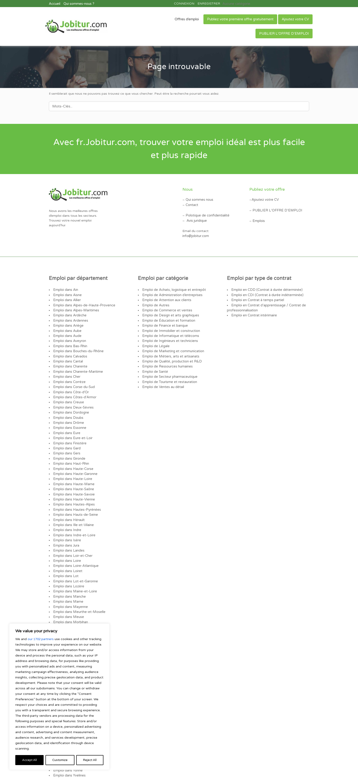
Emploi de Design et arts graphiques (170, 312)
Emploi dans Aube (67, 326)
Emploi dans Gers (66, 441)
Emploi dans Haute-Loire (72, 465)
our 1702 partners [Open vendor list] (41, 639)
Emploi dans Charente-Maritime (77, 365)
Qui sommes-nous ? (78, 3)
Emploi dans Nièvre (67, 609)
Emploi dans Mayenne (70, 585)
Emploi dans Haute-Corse (72, 456)
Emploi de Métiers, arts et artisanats (170, 350)
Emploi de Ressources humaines (166, 360)
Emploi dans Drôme (68, 413)
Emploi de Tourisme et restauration (169, 374)
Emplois (259, 219)
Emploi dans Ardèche (69, 312)
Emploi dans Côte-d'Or (70, 384)
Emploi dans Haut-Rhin (70, 451)
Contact (192, 204)
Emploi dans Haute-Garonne (74, 461)
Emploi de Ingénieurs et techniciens (169, 336)
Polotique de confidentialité (207, 214)
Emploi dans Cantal (68, 355)
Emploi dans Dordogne (70, 403)
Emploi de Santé (154, 365)
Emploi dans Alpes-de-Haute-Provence (83, 303)
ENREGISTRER (208, 3)
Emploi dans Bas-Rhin (70, 341)
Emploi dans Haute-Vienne (73, 485)
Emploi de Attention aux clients (166, 298)
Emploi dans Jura (66, 528)
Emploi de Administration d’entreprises (171, 293)
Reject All (60, 760)
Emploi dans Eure (66, 422)
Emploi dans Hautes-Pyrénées (76, 494)
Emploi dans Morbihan (70, 600)
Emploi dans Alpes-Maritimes (75, 307)
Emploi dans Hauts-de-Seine (75, 499)
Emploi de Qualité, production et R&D (171, 355)
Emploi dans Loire (66, 542)
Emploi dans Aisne (67, 293)
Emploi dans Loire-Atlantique (75, 547)
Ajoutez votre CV (295, 19)
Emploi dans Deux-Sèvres (72, 398)
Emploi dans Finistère (69, 432)
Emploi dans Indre (67, 513)
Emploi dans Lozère (68, 566)
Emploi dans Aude (67, 331)
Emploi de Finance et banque (164, 322)
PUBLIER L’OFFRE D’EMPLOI (284, 33)
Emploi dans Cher (66, 370)
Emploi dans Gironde (69, 446)
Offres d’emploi (187, 19)
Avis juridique (196, 219)
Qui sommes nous (199, 199)
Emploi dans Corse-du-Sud (73, 379)
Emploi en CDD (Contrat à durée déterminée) (265, 288)
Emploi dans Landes (68, 532)
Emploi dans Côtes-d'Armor (74, 389)
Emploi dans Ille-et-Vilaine (73, 509)
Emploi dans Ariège (68, 322)
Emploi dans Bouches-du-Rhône (78, 346)
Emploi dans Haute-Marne (73, 470)
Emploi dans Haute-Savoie (73, 480)
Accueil (54, 3)
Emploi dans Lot (65, 556)
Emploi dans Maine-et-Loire (74, 571)
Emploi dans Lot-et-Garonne (75, 561)
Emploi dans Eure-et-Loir (72, 427)
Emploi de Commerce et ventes (166, 307)
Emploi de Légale (155, 341)
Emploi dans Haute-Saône (73, 475)
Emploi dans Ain (65, 288)
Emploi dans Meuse (68, 595)
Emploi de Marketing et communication (172, 346)
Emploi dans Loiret (67, 552)
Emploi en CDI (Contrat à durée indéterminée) (266, 293)
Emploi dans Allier (66, 298)
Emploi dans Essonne (69, 417)
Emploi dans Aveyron (69, 336)
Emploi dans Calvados (70, 350)
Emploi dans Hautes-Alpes (73, 489)
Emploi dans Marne (68, 580)
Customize (30, 760)
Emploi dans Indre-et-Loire (73, 518)
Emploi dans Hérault (68, 504)
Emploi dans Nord (67, 614)
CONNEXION (184, 3)
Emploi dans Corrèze (69, 374)
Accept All (89, 760)
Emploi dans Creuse (68, 394)
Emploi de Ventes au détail (162, 379)
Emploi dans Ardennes (70, 317)
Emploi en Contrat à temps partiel (257, 298)
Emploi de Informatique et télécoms (169, 331)
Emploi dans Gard (66, 437)
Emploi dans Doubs (68, 408)
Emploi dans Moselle (69, 604)
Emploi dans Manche (69, 576)
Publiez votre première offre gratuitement (240, 19)
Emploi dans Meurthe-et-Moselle (78, 590)
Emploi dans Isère (66, 523)
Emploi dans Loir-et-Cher (72, 537)
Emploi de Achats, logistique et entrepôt (173, 288)
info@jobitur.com (195, 234)
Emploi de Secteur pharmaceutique (169, 370)
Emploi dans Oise (66, 619)
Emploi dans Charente (70, 360)
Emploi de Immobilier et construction (170, 326)
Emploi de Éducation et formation (168, 317)
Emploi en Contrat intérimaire (253, 312)
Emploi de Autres (155, 303)
